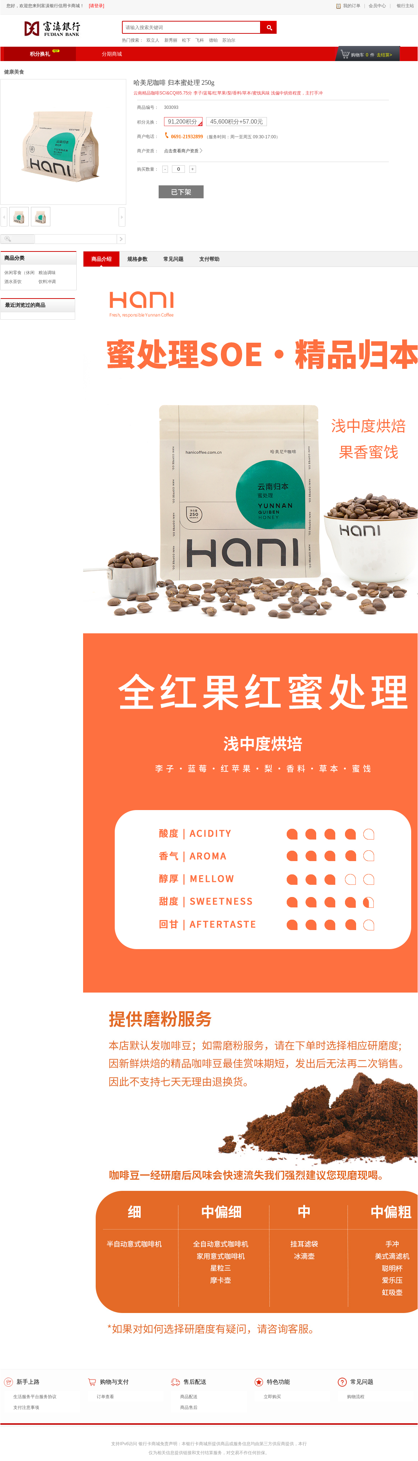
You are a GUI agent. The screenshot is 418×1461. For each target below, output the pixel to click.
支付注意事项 (26, 1407)
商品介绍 (101, 259)
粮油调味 (47, 272)
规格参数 (137, 259)
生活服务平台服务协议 (34, 1396)
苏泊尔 (228, 40)
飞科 (199, 40)
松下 (186, 40)
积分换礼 (44, 53)
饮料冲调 (47, 281)
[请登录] (96, 5)
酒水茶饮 (13, 281)
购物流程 (355, 1396)
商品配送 (188, 1396)
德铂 (213, 40)
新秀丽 (170, 40)
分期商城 (112, 54)
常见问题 (173, 259)
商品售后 (188, 1407)
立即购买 (272, 1396)
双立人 (152, 40)
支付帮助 (209, 259)
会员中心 (377, 5)
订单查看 (105, 1396)
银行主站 (404, 5)
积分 (183, 122)
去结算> (384, 54)
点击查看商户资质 (181, 150)
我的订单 (351, 5)
